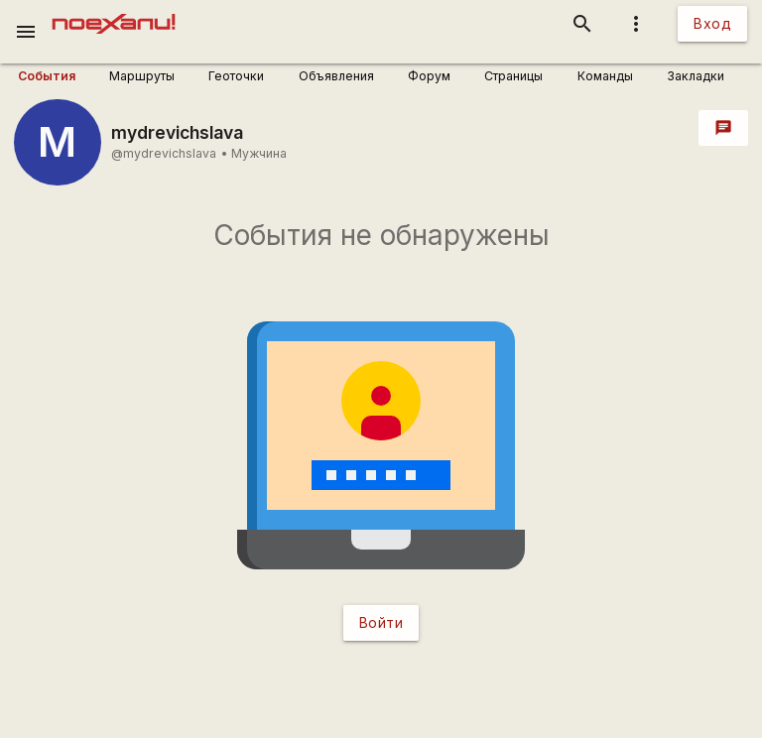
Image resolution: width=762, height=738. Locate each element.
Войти (381, 622)
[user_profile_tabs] (56, 76)
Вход (712, 23)
